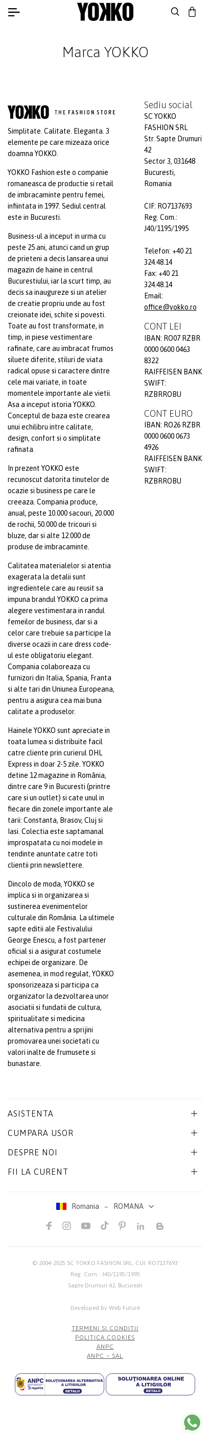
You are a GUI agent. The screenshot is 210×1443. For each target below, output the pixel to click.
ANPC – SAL (105, 1355)
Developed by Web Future (105, 1307)
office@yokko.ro (170, 307)
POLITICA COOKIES (105, 1337)
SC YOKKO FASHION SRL (99, 1263)
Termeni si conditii (105, 1328)
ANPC (105, 1346)
